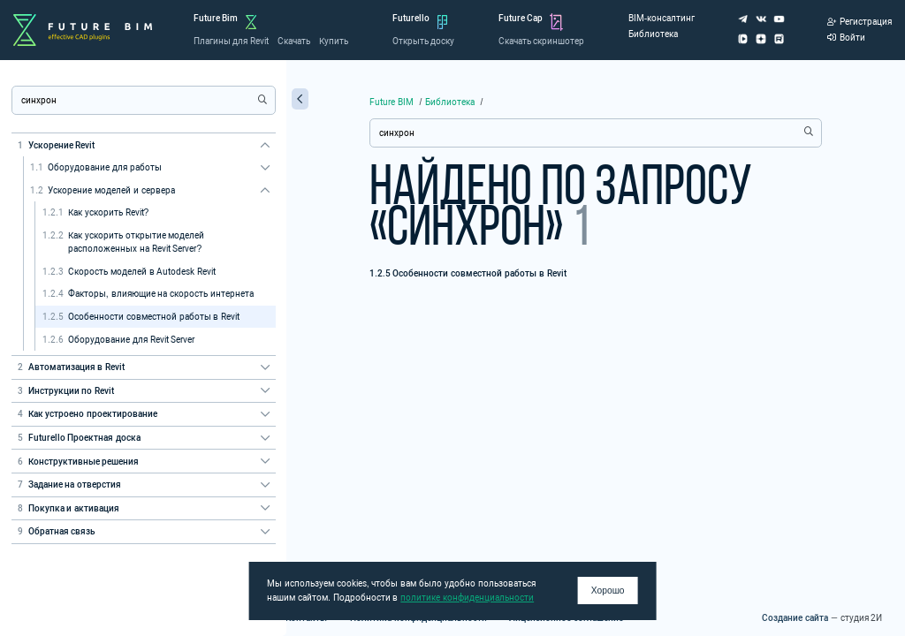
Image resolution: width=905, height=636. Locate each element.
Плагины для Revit (231, 41)
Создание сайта (795, 618)
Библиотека (653, 34)
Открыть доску (423, 41)
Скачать (294, 41)
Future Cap (521, 18)
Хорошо (608, 590)
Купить (333, 41)
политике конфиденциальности (467, 597)
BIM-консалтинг (661, 18)
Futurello (411, 18)
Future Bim (216, 18)
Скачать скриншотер (541, 41)
